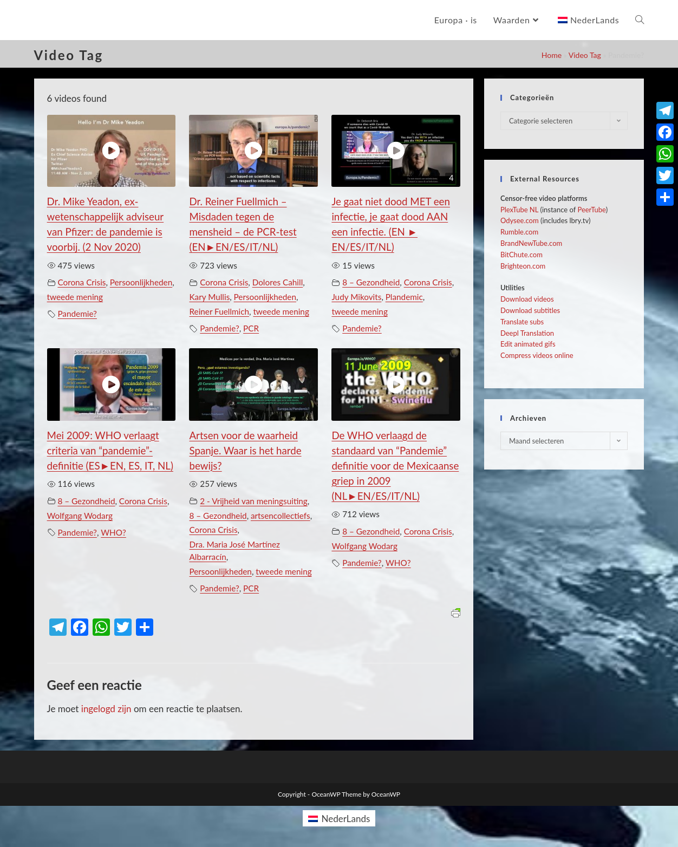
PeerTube (591, 209)
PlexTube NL (519, 209)
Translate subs (522, 321)
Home (552, 55)
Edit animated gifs (528, 344)
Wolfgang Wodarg (80, 515)
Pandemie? (77, 313)
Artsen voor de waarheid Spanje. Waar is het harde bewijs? (245, 450)
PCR (251, 328)
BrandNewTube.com (531, 243)
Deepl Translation (527, 333)
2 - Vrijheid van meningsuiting (254, 501)
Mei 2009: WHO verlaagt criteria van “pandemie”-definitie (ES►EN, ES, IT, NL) (110, 450)
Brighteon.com (522, 266)
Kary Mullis (209, 297)
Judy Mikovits (356, 297)
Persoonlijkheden (141, 282)
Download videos (527, 299)
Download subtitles (530, 310)
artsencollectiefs (280, 515)
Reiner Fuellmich (219, 311)
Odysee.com (519, 220)
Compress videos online (536, 355)
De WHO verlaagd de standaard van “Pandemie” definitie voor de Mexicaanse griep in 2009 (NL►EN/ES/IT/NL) (395, 465)
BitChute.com (521, 254)
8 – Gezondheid (371, 282)
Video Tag (585, 55)
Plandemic (404, 297)
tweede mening (75, 297)
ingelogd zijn (106, 708)
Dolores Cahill (277, 282)
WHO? (113, 532)
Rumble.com (519, 231)
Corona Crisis (81, 282)
